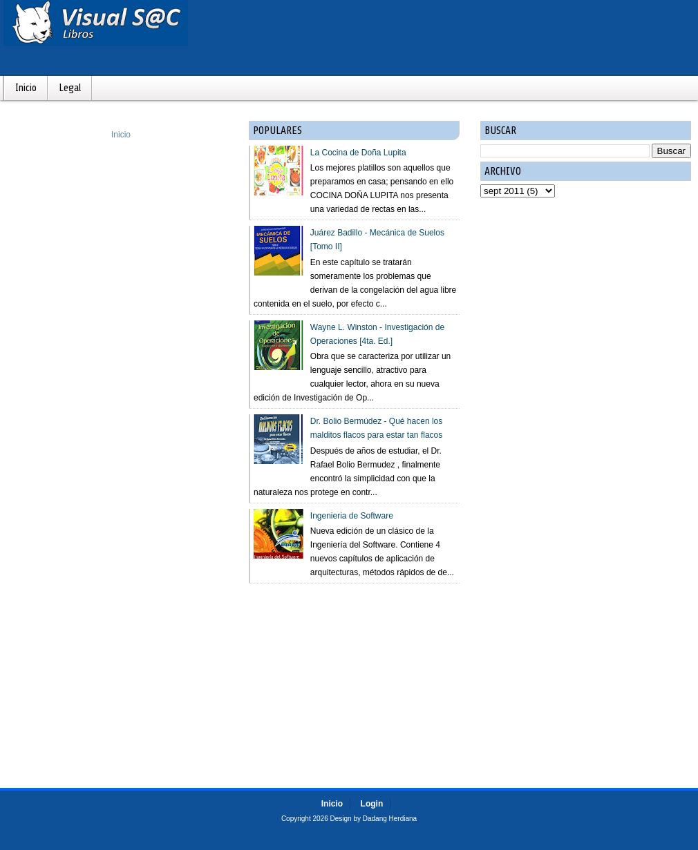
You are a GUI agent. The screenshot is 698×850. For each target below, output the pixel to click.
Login (372, 804)
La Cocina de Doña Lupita (358, 152)
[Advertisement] (354, 673)
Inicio (26, 88)
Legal (70, 88)
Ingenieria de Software (351, 516)
